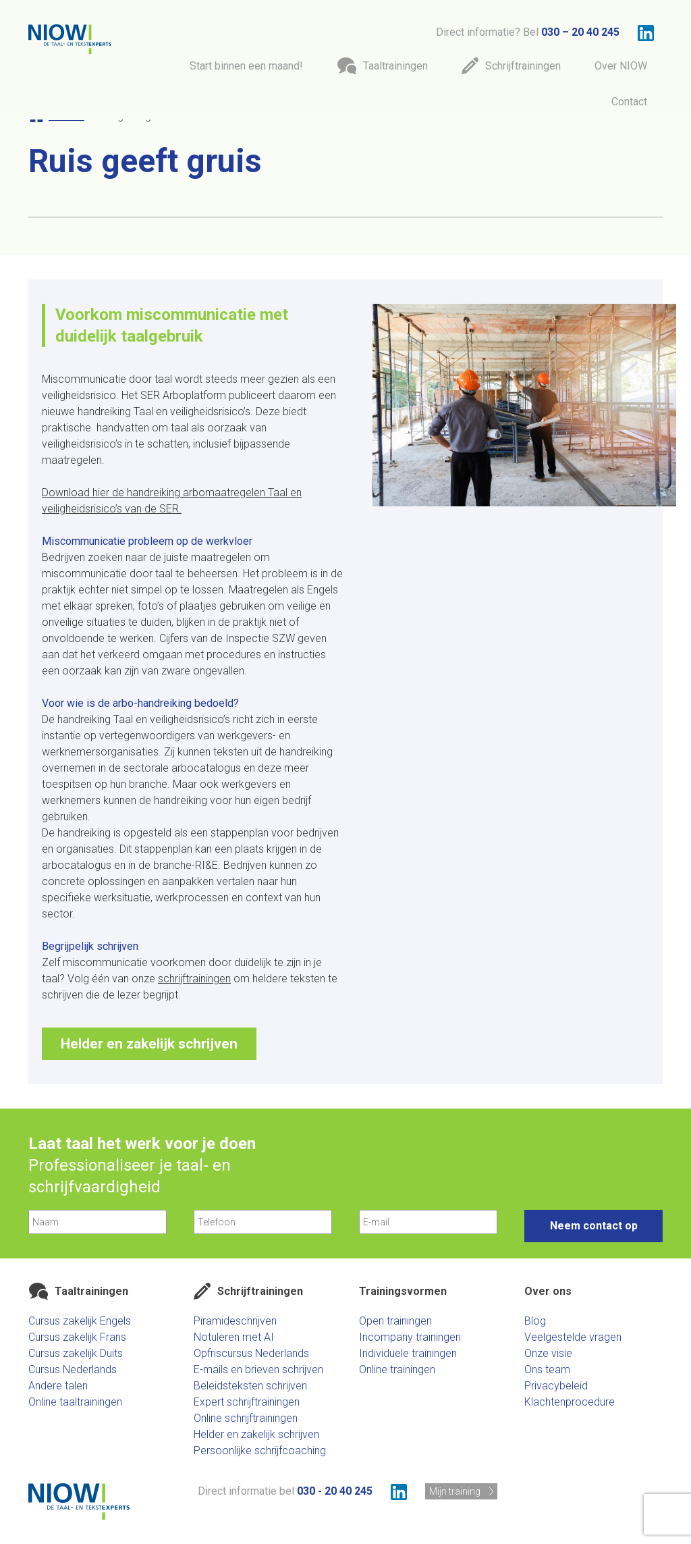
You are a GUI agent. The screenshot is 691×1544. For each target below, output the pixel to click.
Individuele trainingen (408, 1353)
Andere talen (58, 1385)
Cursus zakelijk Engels (79, 1320)
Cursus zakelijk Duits (75, 1353)
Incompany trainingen (410, 1337)
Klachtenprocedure (569, 1401)
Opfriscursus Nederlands (251, 1353)
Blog (535, 1320)
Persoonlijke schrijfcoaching (260, 1450)
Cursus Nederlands (72, 1369)
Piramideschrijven (235, 1320)
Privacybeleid (556, 1385)
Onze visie (548, 1353)
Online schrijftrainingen (246, 1418)
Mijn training (454, 1491)
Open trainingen (395, 1320)
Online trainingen (397, 1369)
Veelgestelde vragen (572, 1337)
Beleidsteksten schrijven (250, 1385)
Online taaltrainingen (75, 1401)
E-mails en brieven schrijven (258, 1369)
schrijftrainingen (194, 978)
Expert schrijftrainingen (247, 1401)
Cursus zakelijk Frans (77, 1337)
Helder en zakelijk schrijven (149, 1044)
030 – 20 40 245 (580, 32)
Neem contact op (594, 1225)
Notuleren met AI (234, 1337)
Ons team (547, 1369)
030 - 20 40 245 (334, 1491)
